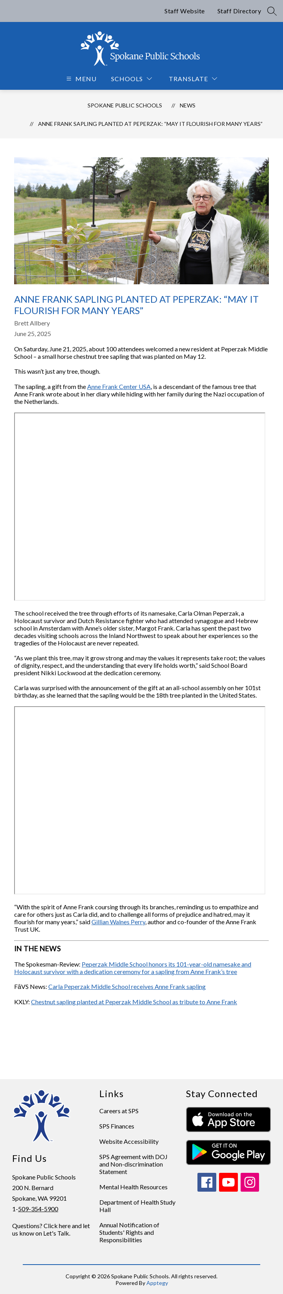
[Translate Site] (193, 79)
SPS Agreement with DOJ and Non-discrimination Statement (133, 1164)
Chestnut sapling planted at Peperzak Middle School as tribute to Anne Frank (134, 1001)
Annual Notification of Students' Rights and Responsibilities (129, 1232)
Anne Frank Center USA (119, 386)
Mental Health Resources (133, 1186)
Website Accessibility (129, 1141)
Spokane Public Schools (125, 105)
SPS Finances (116, 1126)
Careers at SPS (119, 1110)
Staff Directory (239, 11)
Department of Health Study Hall (137, 1205)
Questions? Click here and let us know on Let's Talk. (51, 1229)
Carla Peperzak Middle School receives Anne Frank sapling (127, 986)
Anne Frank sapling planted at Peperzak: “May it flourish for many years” (150, 123)
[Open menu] (80, 79)
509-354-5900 (38, 1208)
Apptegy (157, 1282)
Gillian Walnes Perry (118, 921)
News (187, 105)
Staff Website (184, 11)
